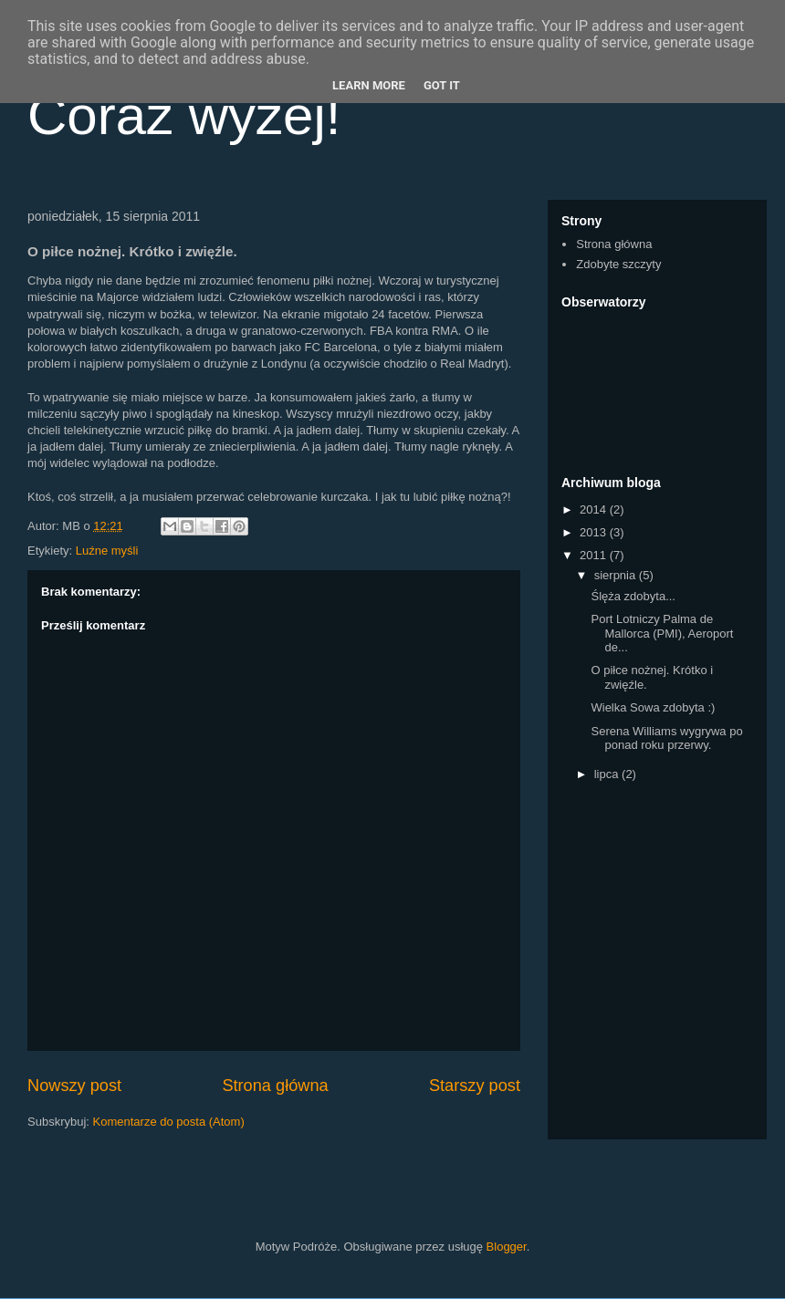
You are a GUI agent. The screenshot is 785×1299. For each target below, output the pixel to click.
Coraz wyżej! (183, 115)
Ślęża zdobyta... (633, 596)
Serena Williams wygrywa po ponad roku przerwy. (666, 738)
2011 (595, 555)
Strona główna (275, 1085)
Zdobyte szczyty (618, 264)
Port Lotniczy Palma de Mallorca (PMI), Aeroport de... (662, 633)
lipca (608, 774)
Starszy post (474, 1085)
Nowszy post (74, 1085)
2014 (595, 509)
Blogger (507, 1246)
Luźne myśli (107, 550)
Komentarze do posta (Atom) (169, 1121)
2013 (595, 532)
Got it (442, 85)
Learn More (368, 85)
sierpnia (616, 575)
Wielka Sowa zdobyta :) (653, 707)
